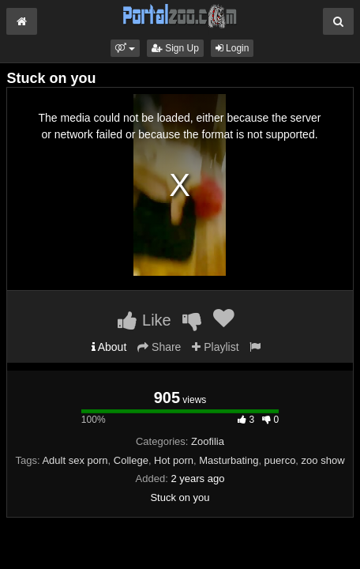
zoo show (323, 460)
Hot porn (173, 460)
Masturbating (228, 460)
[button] (125, 48)
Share (159, 347)
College (131, 460)
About (109, 347)
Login (232, 48)
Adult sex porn (74, 460)
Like (144, 320)
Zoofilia (207, 441)
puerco (280, 460)
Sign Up (175, 48)
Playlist (215, 347)
